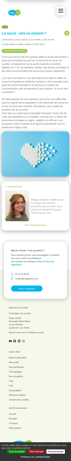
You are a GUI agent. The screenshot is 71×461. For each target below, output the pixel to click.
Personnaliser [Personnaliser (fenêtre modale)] (55, 451)
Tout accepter (17, 451)
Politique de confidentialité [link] (35, 457)
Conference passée (14, 51)
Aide (39, 261)
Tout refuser (36, 451)
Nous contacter (26, 288)
